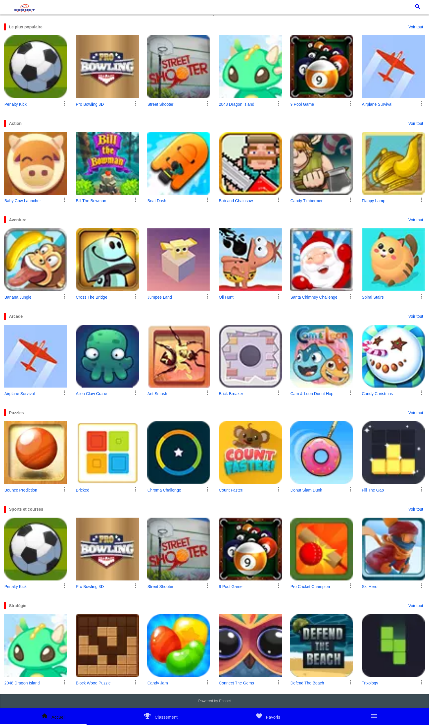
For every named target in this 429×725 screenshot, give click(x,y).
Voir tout (415, 27)
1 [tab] (214, 17)
